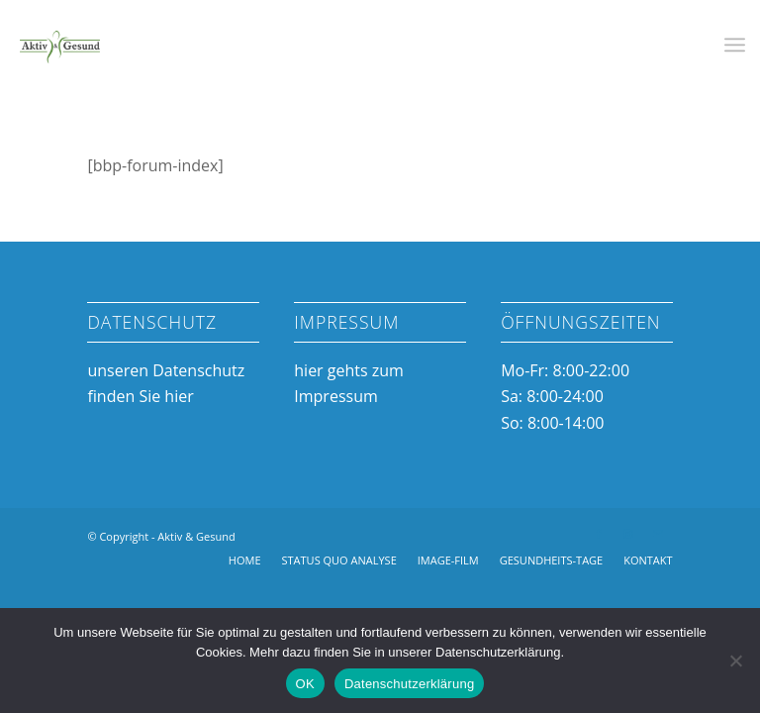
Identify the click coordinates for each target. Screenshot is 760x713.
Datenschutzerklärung (409, 683)
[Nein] (735, 660)
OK (305, 683)
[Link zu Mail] (658, 534)
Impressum (335, 396)
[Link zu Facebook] (599, 534)
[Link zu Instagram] (628, 534)
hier (178, 396)
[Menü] (734, 44)
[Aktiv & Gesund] (59, 44)
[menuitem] (734, 44)
